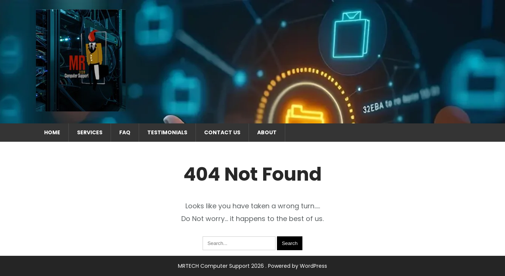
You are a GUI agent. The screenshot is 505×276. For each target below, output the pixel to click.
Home (52, 132)
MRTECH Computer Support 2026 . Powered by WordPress (252, 266)
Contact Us (222, 132)
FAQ (124, 132)
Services (89, 132)
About (267, 132)
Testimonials (167, 132)
